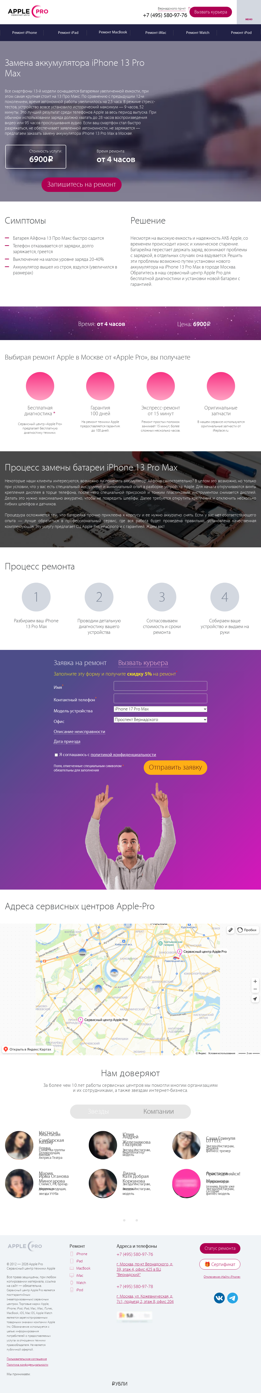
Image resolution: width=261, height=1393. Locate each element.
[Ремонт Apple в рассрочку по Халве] (232, 1383)
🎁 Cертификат (219, 1264)
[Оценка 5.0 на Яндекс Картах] (135, 1317)
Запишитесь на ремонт (81, 185)
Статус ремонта (220, 1248)
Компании (158, 1112)
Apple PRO (28, 11)
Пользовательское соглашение (27, 1359)
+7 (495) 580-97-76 (135, 1254)
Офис (59, 721)
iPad (79, 1261)
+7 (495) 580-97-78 (135, 1286)
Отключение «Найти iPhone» (222, 1277)
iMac (79, 1276)
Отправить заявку (175, 767)
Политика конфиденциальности (27, 1365)
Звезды (98, 1112)
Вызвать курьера (210, 12)
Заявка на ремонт (80, 663)
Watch (81, 1283)
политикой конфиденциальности (123, 754)
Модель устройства (73, 711)
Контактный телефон (75, 699)
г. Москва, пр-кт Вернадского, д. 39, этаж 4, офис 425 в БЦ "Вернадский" (145, 1269)
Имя (59, 687)
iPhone (81, 1254)
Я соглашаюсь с (105, 754)
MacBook (83, 1268)
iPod (79, 1290)
